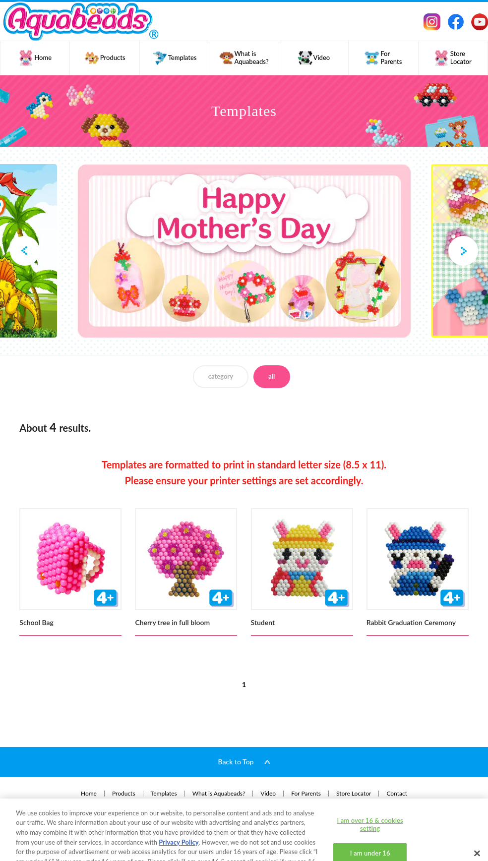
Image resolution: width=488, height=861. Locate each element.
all (271, 376)
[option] (244, 251)
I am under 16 (370, 819)
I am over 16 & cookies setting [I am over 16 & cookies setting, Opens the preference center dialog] (370, 790)
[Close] (477, 819)
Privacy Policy (178, 808)
